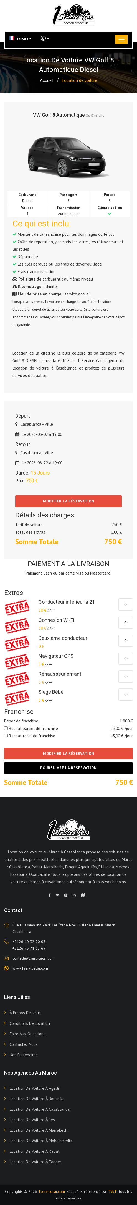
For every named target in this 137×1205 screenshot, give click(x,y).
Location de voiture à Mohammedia (41, 1140)
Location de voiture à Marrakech (38, 1130)
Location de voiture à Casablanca (40, 1109)
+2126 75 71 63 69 (28, 948)
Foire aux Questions (27, 1033)
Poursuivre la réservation (68, 768)
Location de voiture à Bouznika (37, 1098)
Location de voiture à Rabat (35, 1151)
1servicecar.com (51, 1191)
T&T (112, 1191)
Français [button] (20, 38)
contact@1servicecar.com (33, 958)
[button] (45, 38)
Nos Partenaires (24, 1054)
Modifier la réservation (68, 501)
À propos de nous (25, 1012)
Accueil (46, 80)
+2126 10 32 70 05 (28, 941)
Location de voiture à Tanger (35, 1161)
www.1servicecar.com (30, 968)
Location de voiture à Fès (32, 1119)
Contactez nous (24, 1044)
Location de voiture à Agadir (35, 1088)
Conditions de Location (30, 1023)
